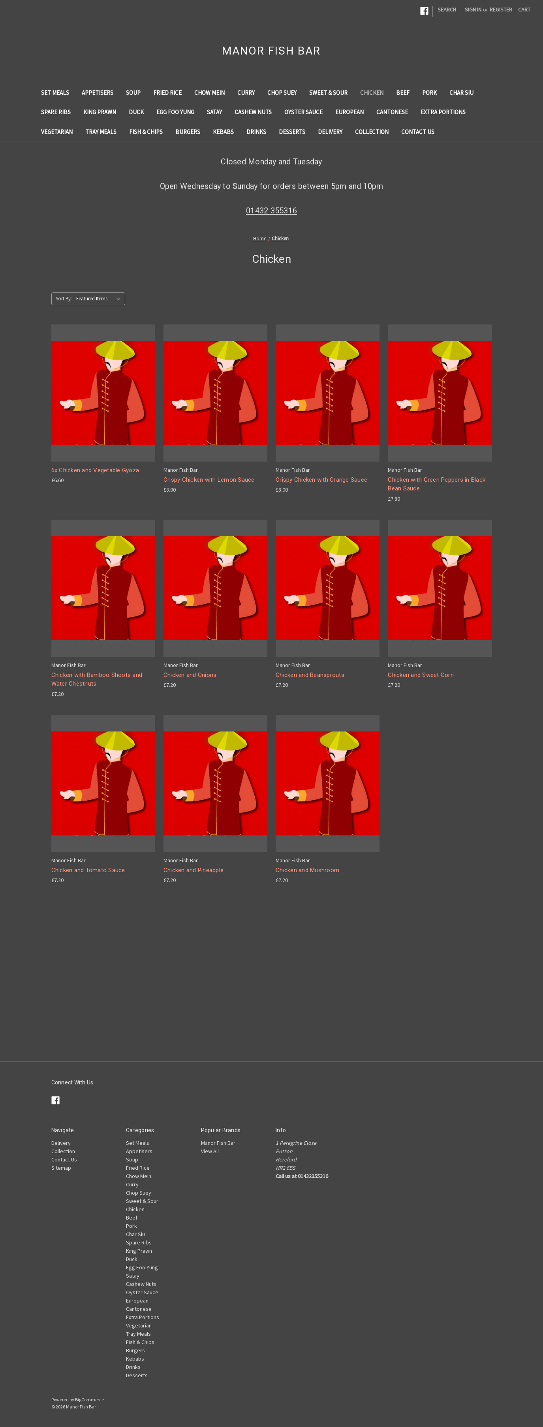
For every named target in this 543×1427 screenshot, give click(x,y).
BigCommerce (89, 1399)
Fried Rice (167, 92)
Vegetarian (57, 132)
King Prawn (99, 112)
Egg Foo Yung (175, 112)
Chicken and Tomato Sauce (88, 870)
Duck (136, 112)
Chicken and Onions (190, 675)
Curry (246, 92)
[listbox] (100, 299)
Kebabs (223, 132)
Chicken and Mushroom (307, 870)
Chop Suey (282, 92)
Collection (372, 132)
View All (210, 1151)
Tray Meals (100, 132)
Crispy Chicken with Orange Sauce (321, 479)
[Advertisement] (272, 1006)
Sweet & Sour (328, 92)
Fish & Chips (146, 132)
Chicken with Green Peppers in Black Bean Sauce (436, 484)
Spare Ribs (56, 112)
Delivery (330, 132)
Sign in (473, 9)
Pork (429, 92)
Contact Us (417, 132)
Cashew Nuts (253, 112)
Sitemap (61, 1167)
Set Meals (55, 92)
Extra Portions (443, 112)
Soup (133, 92)
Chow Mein (209, 92)
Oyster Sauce (303, 112)
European (349, 112)
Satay (214, 112)
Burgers (187, 132)
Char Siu (461, 92)
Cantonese (392, 112)
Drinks (256, 132)
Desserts (292, 132)
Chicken (371, 92)
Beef (403, 92)
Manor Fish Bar (218, 1142)
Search (447, 9)
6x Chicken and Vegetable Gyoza (95, 470)
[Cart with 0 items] (524, 9)
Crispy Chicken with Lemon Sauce (209, 479)
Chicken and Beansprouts (310, 675)
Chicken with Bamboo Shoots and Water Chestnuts (97, 679)
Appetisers (97, 92)
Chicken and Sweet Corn (421, 675)
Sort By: (64, 298)
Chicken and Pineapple (193, 870)
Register (501, 9)
